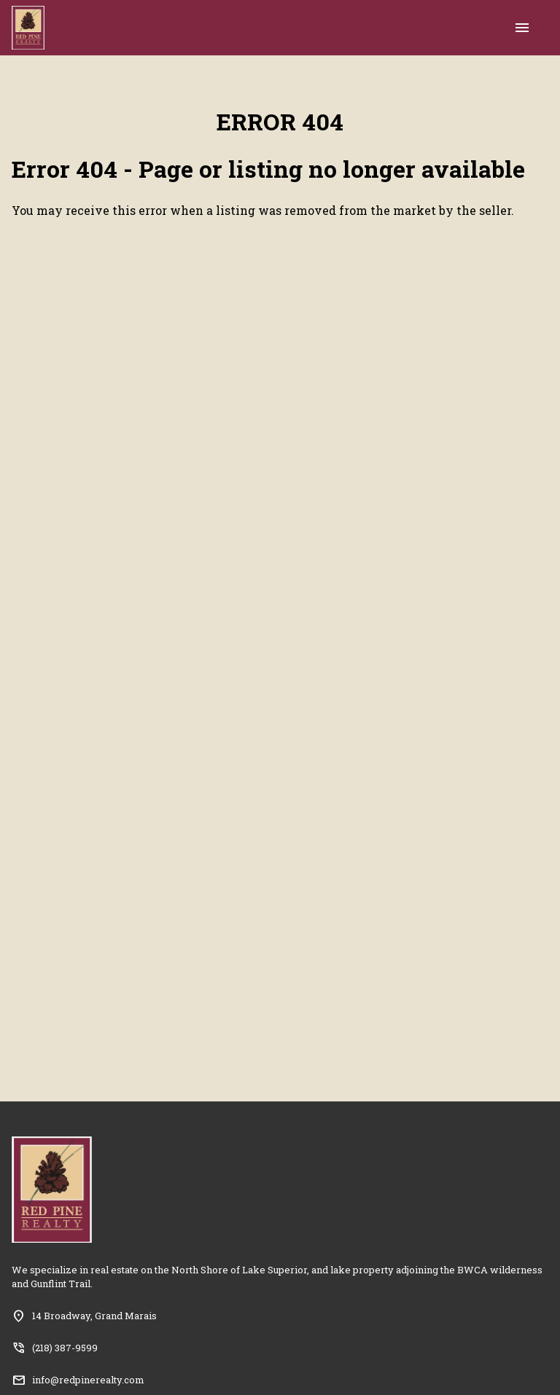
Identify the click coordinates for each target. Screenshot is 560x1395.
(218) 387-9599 (65, 1347)
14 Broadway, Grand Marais (94, 1315)
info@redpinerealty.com (88, 1379)
